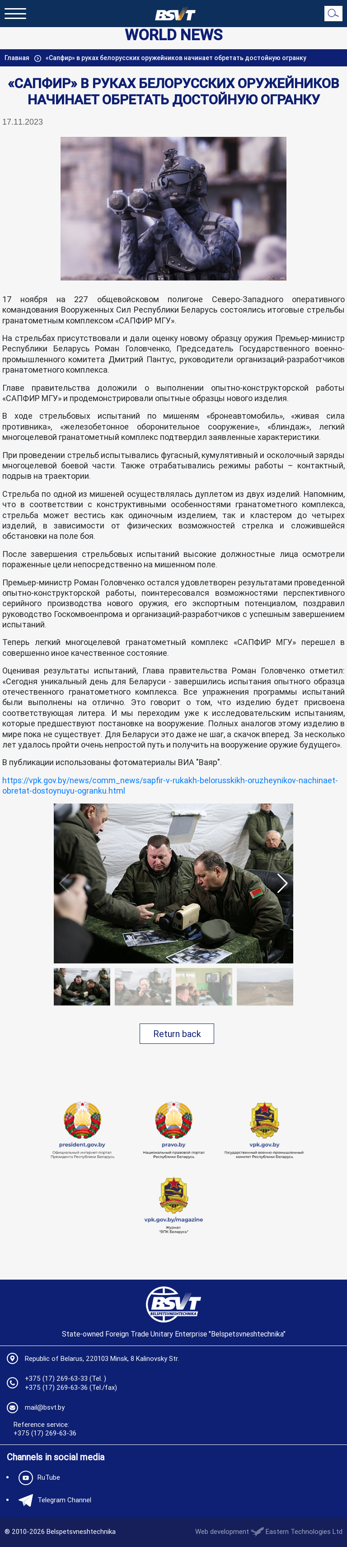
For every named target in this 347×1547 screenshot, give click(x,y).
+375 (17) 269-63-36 (56, 1387)
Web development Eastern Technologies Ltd (268, 1531)
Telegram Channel (52, 1500)
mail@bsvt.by (45, 1407)
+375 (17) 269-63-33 (56, 1378)
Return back (177, 1033)
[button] (283, 883)
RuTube (37, 1478)
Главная (18, 58)
